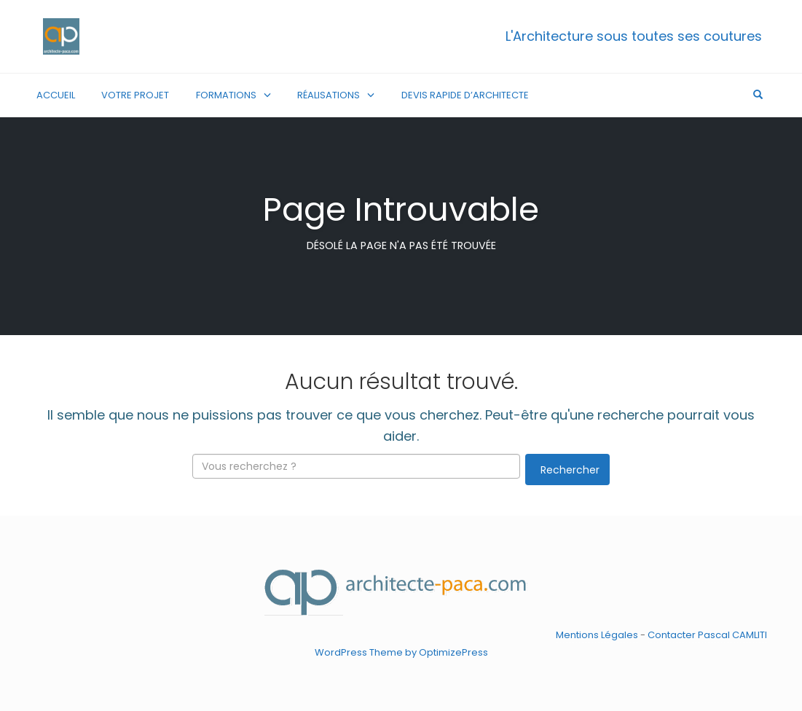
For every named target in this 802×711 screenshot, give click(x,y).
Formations (226, 95)
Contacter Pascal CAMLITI (707, 635)
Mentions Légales (597, 635)
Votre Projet (135, 95)
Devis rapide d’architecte (465, 95)
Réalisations (328, 95)
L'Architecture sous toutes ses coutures (634, 36)
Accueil (55, 95)
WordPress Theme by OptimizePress (401, 652)
